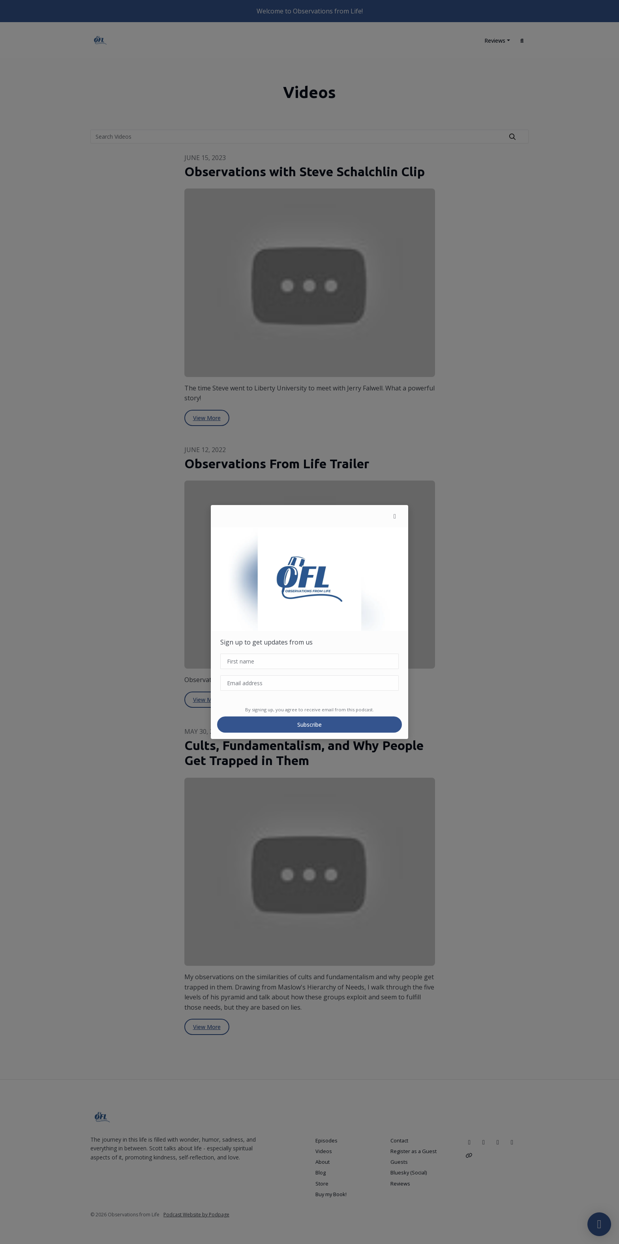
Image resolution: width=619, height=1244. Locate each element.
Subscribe (309, 724)
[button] (395, 516)
